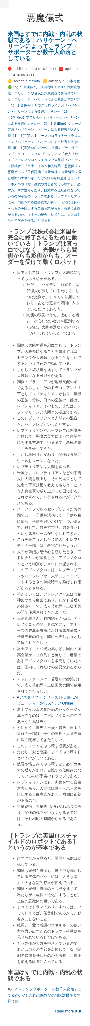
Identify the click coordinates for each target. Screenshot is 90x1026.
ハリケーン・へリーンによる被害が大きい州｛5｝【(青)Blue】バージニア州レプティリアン (44, 148)
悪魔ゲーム (16, 172)
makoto (34, 81)
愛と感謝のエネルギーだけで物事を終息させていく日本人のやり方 (44, 178)
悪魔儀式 (70, 166)
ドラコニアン (24, 154)
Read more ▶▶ (68, 1011)
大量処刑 (68, 172)
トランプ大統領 (52, 160)
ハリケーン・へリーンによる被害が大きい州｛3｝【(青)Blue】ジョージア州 (44, 123)
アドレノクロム (26, 160)
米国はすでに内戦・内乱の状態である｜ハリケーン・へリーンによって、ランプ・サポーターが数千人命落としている (45, 46)
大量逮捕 (51, 172)
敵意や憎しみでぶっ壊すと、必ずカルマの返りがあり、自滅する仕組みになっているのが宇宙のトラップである (44, 190)
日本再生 (73, 81)
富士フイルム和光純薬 (44, 166)
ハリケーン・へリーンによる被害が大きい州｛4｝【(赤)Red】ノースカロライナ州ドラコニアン (44, 135)
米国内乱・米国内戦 (38, 87)
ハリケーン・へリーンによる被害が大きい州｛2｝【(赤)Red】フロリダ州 (44, 111)
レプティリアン (49, 154)
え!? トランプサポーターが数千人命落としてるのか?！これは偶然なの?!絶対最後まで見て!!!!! (45, 995)
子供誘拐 (34, 172)
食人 (68, 154)
